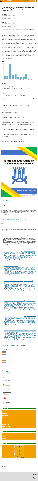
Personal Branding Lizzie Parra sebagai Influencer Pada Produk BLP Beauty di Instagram (19, 252)
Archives (6, 4)
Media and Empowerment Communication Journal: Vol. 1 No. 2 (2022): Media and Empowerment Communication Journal (19, 269)
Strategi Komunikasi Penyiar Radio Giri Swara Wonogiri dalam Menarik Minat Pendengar (19, 338)
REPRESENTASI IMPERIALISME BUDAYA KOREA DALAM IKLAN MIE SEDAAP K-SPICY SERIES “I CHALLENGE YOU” (20, 268)
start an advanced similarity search (13, 345)
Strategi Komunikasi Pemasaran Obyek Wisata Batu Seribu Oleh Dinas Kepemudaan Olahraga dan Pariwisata (20, 317)
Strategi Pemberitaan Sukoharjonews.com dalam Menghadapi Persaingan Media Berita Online (20, 276)
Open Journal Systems (6, 462)
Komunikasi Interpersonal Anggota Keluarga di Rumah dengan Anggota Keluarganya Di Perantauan (19, 285)
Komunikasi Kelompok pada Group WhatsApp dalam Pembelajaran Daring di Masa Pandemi (19, 289)
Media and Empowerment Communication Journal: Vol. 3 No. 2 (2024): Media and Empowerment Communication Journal (19, 314)
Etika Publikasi (5, 419)
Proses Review (5, 417)
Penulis (3, 436)
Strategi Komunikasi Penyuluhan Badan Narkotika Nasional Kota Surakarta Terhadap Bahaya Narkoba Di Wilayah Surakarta (20, 334)
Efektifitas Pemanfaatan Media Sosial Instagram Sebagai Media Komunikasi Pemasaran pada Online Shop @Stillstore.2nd (20, 256)
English (3, 468)
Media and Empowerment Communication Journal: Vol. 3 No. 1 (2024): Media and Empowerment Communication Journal (20, 318)
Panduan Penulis (5, 422)
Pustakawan (4, 438)
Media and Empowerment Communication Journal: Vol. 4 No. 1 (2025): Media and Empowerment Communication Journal (19, 306)
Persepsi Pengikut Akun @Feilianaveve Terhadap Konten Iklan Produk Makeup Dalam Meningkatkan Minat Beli (19, 325)
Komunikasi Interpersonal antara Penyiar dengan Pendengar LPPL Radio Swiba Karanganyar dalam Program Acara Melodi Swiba (20, 264)
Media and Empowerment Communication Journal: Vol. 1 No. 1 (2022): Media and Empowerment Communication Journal (19, 253)
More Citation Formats (5, 214)
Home (3, 4)
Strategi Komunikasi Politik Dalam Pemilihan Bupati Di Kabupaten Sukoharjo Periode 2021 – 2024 (19, 308)
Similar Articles (5, 296)
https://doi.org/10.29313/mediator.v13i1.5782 (19, 127)
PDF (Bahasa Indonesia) (6, 200)
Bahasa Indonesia (5, 469)
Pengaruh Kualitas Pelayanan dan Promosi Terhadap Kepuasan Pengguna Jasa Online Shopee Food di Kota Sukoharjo (20, 272)
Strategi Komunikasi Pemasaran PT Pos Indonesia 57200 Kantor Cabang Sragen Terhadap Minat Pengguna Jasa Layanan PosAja (19, 312)
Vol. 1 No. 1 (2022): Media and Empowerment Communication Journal (20, 4)
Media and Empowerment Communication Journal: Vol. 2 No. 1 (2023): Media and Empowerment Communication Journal (19, 261)
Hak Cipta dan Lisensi (6, 426)
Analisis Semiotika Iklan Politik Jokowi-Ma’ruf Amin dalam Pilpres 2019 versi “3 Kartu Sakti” (19, 281)
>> (4, 293)
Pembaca (4, 434)
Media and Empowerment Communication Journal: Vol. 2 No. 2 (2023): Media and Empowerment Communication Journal (19, 277)
